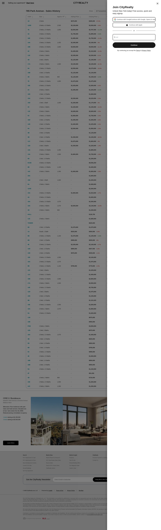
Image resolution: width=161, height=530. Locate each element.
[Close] (157, 3)
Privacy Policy (146, 50)
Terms (138, 50)
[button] (136, 19)
